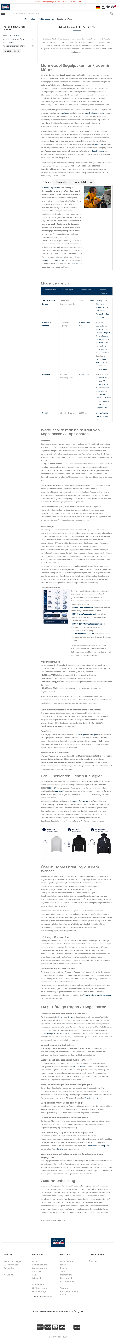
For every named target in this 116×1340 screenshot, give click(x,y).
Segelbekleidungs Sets (94, 113)
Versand (36, 1271)
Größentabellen (40, 1288)
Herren (106, 359)
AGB (34, 1274)
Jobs (62, 1271)
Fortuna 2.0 (77, 263)
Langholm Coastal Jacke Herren (103, 336)
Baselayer (82, 734)
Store (63, 1294)
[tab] (47, 182)
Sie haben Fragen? (13, 1261)
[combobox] (59, 13)
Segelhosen (64, 113)
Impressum (66, 1274)
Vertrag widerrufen (43, 1296)
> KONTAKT (9, 1274)
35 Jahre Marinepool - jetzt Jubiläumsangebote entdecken (58, 1)
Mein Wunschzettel (108, 7)
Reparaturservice (69, 1291)
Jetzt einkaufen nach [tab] (14, 28)
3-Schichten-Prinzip (78, 1066)
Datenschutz (66, 1278)
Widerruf (36, 1278)
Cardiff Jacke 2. (91, 1098)
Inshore (45, 326)
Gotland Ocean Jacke (54, 260)
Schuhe (60, 1149)
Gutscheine (38, 1284)
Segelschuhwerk (98, 151)
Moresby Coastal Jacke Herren (102, 342)
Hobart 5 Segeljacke (81, 801)
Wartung (64, 1288)
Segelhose (98, 144)
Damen (99, 359)
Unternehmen (67, 1261)
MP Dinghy (100, 317)
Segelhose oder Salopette (98, 1145)
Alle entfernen (12, 51)
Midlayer (93, 734)
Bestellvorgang (39, 1264)
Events (63, 1268)
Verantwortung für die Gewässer (97, 995)
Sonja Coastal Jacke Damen (102, 329)
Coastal (46, 322)
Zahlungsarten (39, 1268)
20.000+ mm (84, 374)
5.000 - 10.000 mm (86, 301)
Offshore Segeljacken (51, 188)
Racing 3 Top (101, 301)
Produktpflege (39, 1291)
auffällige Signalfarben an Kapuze (55, 1033)
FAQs (34, 1261)
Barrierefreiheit (67, 1281)
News (63, 1264)
